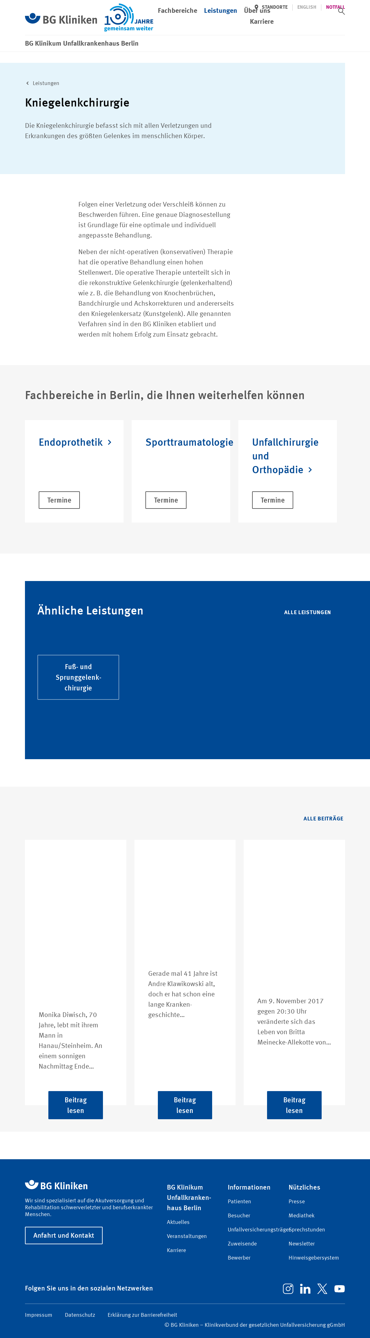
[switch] (341, 11)
